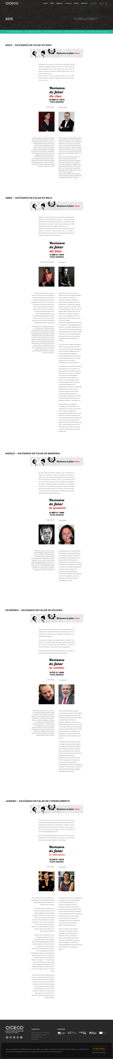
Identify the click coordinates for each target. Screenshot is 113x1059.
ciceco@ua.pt (35, 1039)
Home (75, 18)
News (52, 4)
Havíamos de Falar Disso (81, 19)
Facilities (68, 4)
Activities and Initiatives (91, 18)
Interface (84, 4)
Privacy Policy (56, 1054)
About (46, 4)
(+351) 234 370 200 (36, 1037)
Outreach (93, 4)
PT (103, 4)
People (76, 4)
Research (59, 4)
